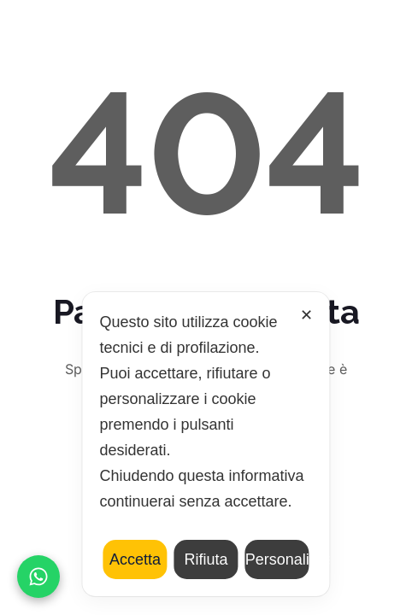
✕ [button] (306, 315)
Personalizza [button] (277, 559)
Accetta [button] (135, 559)
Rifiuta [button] (205, 559)
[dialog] (205, 444)
